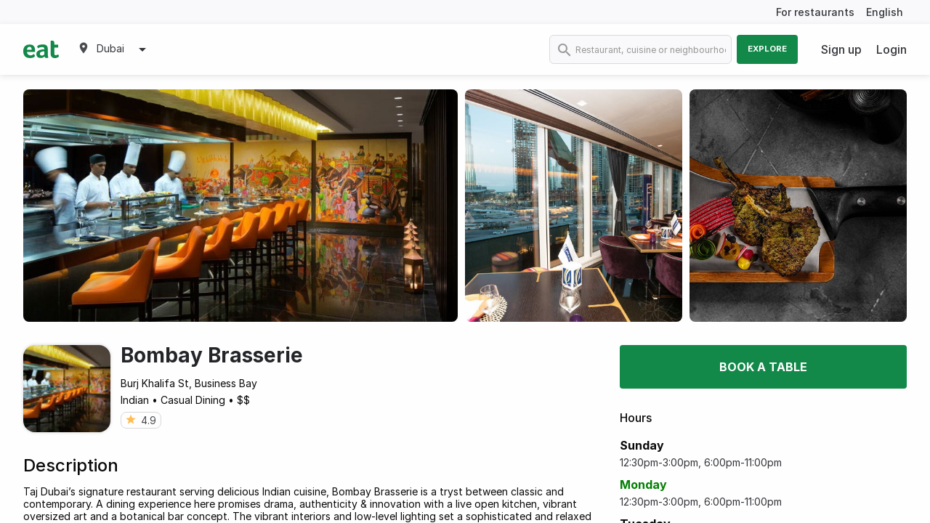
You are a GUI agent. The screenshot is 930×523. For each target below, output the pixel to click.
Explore (767, 49)
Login (891, 49)
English (884, 12)
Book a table (763, 367)
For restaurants (815, 12)
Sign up (841, 49)
